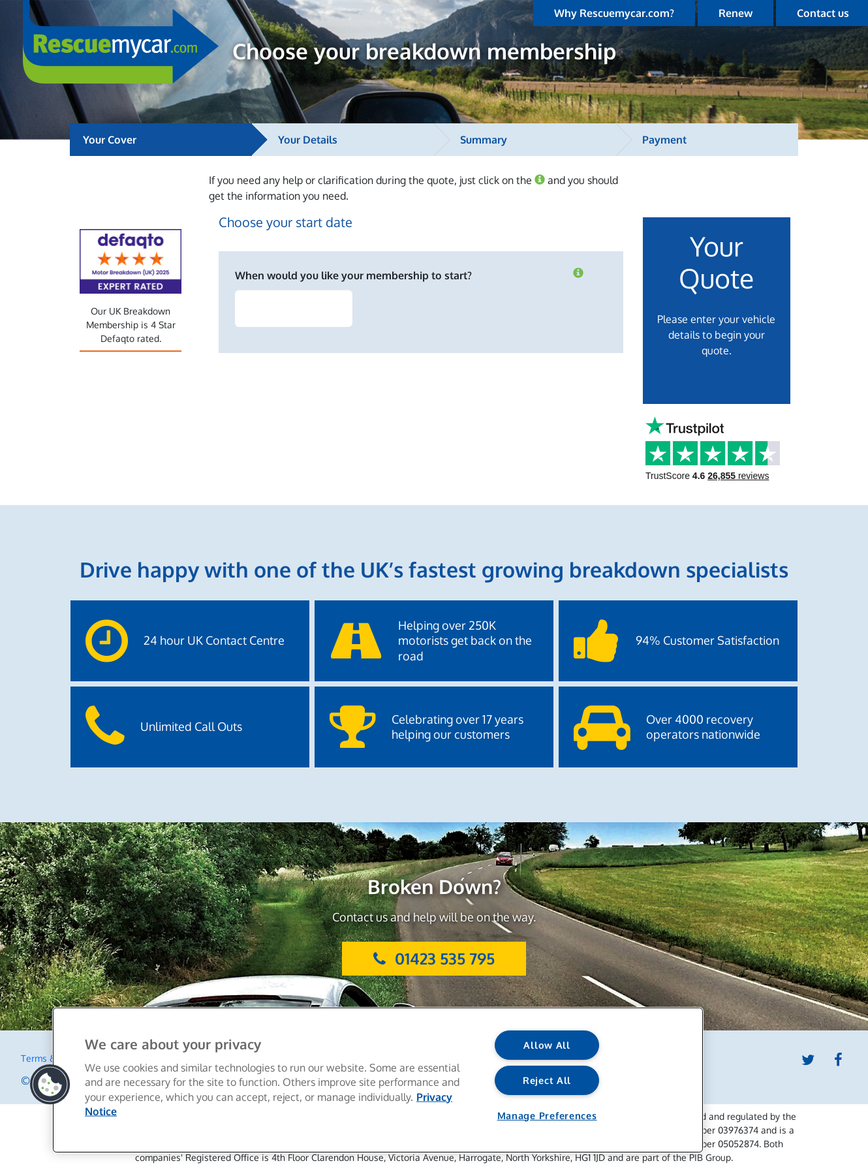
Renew (735, 13)
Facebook (838, 1060)
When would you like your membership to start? (353, 275)
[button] (50, 1084)
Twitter (807, 1060)
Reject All (547, 1080)
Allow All (546, 1045)
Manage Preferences (547, 1115)
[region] (378, 1080)
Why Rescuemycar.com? (614, 13)
